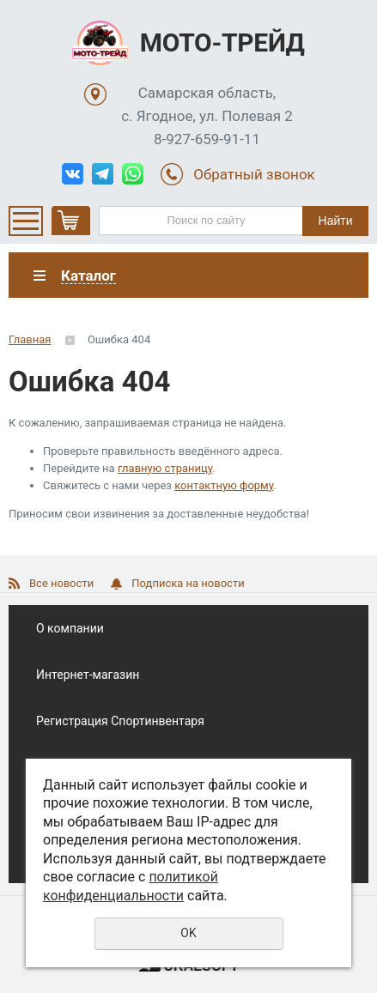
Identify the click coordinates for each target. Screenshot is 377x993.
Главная (30, 339)
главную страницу (165, 468)
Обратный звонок (254, 174)
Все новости (61, 583)
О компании (70, 628)
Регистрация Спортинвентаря (120, 721)
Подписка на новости (187, 583)
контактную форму (223, 485)
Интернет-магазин (87, 674)
